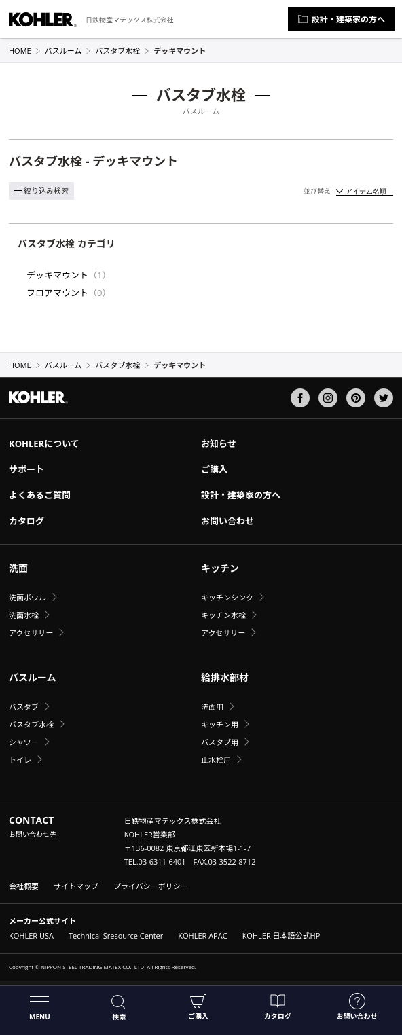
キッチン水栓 (223, 615)
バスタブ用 (219, 742)
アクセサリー (31, 633)
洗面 (18, 568)
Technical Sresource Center (116, 935)
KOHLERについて (44, 443)
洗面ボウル (27, 597)
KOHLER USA (31, 935)
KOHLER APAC (202, 935)
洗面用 (212, 707)
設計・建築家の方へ (341, 19)
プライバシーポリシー (150, 886)
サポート (26, 469)
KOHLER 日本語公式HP (281, 935)
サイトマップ (76, 886)
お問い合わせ (357, 1007)
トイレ (20, 760)
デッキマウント (57, 275)
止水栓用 (216, 760)
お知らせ (218, 443)
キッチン (220, 568)
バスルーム (68, 51)
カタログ (277, 1007)
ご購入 (198, 1007)
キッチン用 (219, 724)
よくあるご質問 (40, 495)
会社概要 (24, 886)
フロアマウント (57, 293)
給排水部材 (225, 677)
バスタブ (24, 707)
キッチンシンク (227, 597)
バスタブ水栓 (122, 51)
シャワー (24, 742)
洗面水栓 (24, 615)
